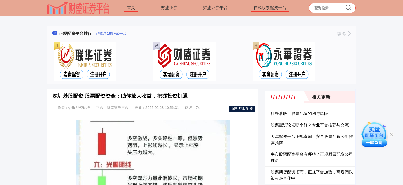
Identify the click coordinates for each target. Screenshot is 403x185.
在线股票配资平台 (269, 7)
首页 (131, 7)
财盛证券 (169, 7)
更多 (344, 34)
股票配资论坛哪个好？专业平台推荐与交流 (310, 125)
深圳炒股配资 (242, 108)
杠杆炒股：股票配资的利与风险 (299, 113)
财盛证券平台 (215, 7)
